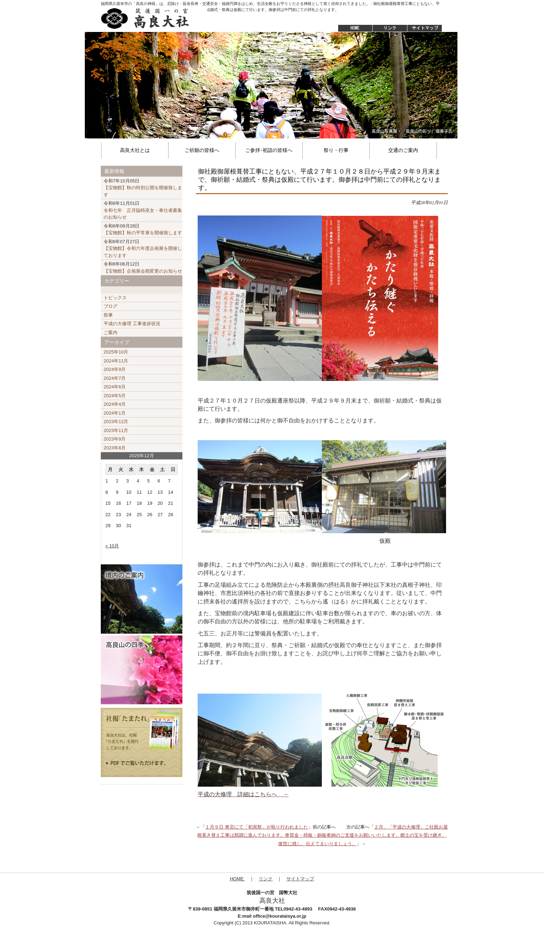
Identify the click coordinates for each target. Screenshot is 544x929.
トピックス (115, 297)
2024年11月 (116, 361)
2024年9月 (115, 369)
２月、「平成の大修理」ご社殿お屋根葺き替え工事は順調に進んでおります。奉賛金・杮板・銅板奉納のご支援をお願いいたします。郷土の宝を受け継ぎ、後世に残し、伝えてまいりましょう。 (322, 835)
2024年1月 (115, 413)
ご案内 (110, 332)
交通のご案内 (403, 150)
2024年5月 (115, 395)
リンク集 (389, 28)
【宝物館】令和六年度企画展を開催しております (143, 248)
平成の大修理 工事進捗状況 (132, 323)
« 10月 (112, 545)
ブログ (110, 306)
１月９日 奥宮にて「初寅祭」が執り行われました (256, 827)
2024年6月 (115, 386)
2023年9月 (115, 439)
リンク (266, 878)
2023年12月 (116, 421)
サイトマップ (425, 28)
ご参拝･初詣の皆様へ (268, 150)
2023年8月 (115, 447)
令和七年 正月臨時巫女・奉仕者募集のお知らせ (143, 210)
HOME (351, 28)
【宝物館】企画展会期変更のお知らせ (143, 267)
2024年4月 (115, 404)
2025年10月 (116, 352)
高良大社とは (135, 150)
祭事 (108, 315)
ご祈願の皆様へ (202, 150)
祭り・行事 (336, 150)
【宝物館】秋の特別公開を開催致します (143, 187)
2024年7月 (115, 378)
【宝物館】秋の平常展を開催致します (143, 229)
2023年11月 (116, 430)
